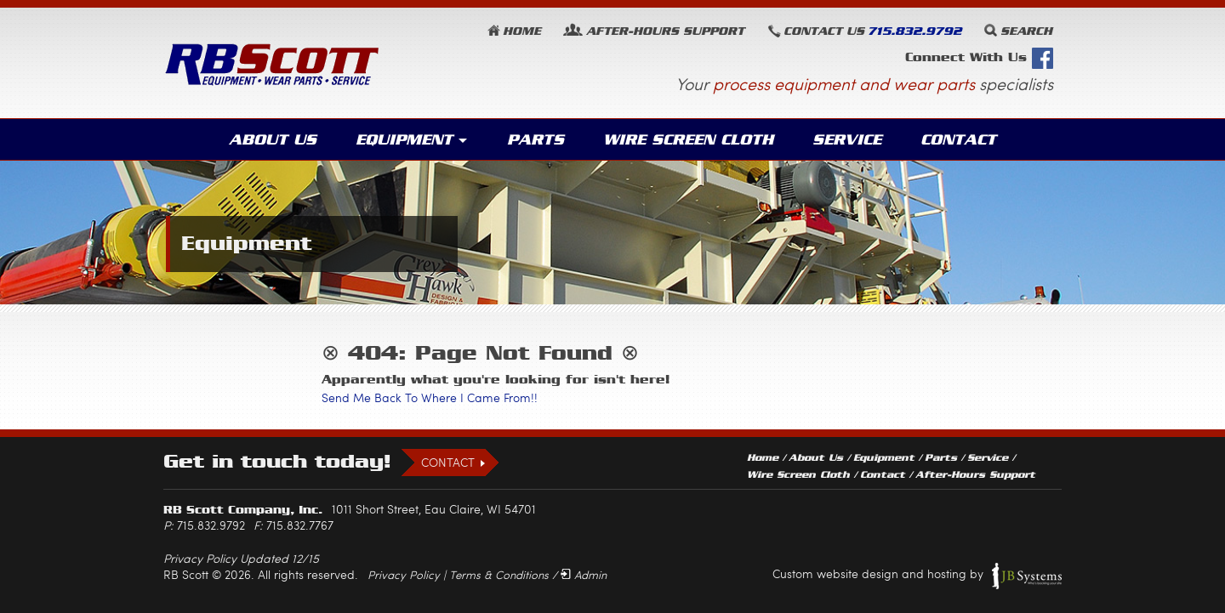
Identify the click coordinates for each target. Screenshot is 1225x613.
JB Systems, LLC (1027, 575)
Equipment (404, 139)
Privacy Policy (404, 574)
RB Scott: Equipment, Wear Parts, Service (272, 64)
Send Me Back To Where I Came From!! (430, 397)
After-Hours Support (975, 474)
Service (846, 139)
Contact (958, 139)
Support (665, 31)
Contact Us (823, 31)
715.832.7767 (299, 525)
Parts (535, 139)
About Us (272, 139)
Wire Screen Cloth (688, 139)
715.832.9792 (914, 31)
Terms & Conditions (499, 574)
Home (522, 31)
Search (1026, 31)
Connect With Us (979, 58)
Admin (590, 574)
